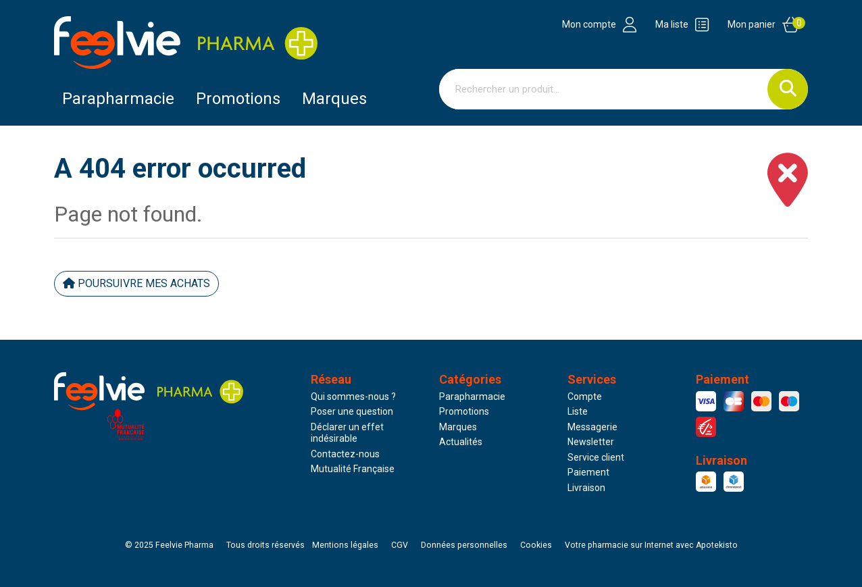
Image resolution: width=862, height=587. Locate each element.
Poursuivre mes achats (136, 283)
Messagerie (592, 427)
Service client (595, 457)
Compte (584, 396)
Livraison (586, 487)
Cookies (536, 545)
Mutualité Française (353, 468)
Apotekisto (651, 545)
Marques (334, 98)
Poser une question (352, 411)
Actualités (460, 441)
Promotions (464, 411)
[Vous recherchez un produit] (603, 89)
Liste (577, 411)
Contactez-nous (345, 454)
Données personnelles (464, 545)
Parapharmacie (118, 98)
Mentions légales (345, 545)
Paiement (588, 472)
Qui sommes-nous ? (353, 396)
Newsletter (590, 441)
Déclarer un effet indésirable (347, 433)
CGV (399, 545)
